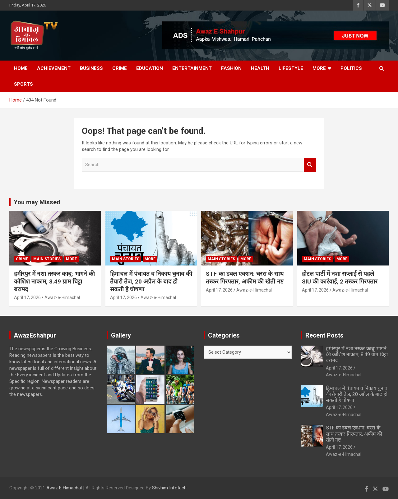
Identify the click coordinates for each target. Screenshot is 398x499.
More (319, 68)
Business (91, 68)
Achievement (54, 68)
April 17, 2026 (27, 297)
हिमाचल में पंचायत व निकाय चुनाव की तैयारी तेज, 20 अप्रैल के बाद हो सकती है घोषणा (151, 281)
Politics (351, 68)
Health (260, 68)
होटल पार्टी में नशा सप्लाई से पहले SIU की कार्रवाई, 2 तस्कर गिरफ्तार (339, 277)
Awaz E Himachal (64, 488)
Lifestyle (291, 68)
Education (149, 68)
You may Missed (37, 202)
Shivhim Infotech (169, 488)
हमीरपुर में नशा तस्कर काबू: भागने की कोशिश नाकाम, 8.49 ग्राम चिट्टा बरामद (54, 281)
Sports (23, 84)
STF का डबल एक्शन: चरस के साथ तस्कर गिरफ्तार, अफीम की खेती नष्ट (245, 277)
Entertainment (192, 68)
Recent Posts (324, 335)
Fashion (231, 68)
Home (21, 68)
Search (310, 165)
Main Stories (47, 259)
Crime (119, 68)
